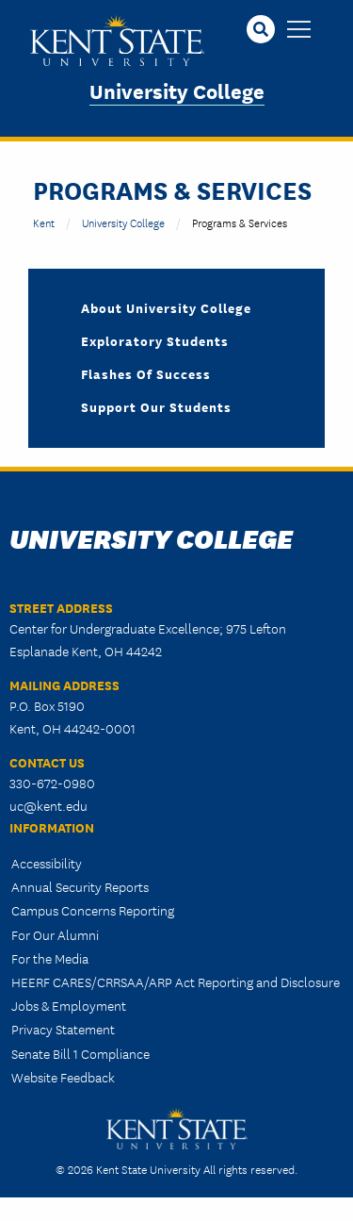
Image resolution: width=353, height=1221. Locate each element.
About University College (166, 307)
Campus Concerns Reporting (92, 909)
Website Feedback (63, 1076)
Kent (44, 222)
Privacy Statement (63, 1028)
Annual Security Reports (80, 886)
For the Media (49, 958)
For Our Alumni (55, 934)
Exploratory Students (155, 340)
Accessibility (46, 862)
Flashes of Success (146, 373)
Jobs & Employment (68, 1005)
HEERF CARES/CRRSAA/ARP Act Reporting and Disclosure (175, 981)
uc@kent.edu (48, 805)
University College (177, 90)
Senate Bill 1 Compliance (80, 1053)
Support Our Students (156, 406)
